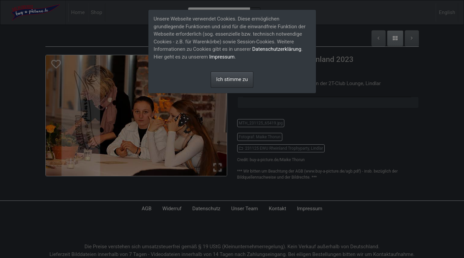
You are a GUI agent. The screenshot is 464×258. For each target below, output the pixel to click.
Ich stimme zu (232, 79)
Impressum (222, 57)
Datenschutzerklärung (276, 49)
